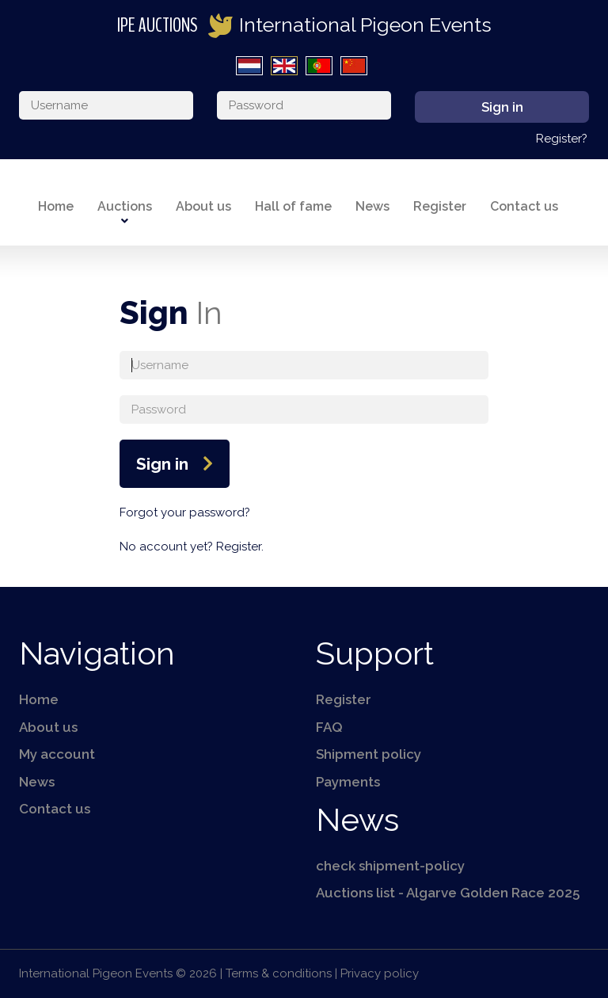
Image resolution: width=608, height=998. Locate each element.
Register (439, 206)
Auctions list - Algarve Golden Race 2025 (448, 893)
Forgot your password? (185, 512)
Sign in (162, 464)
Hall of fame (293, 206)
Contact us (524, 206)
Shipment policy (368, 754)
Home (56, 206)
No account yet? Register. (192, 546)
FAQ (329, 727)
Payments (348, 782)
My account (57, 754)
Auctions (124, 206)
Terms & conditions (279, 973)
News (372, 206)
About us (203, 206)
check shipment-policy (390, 866)
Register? (561, 138)
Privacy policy (379, 973)
